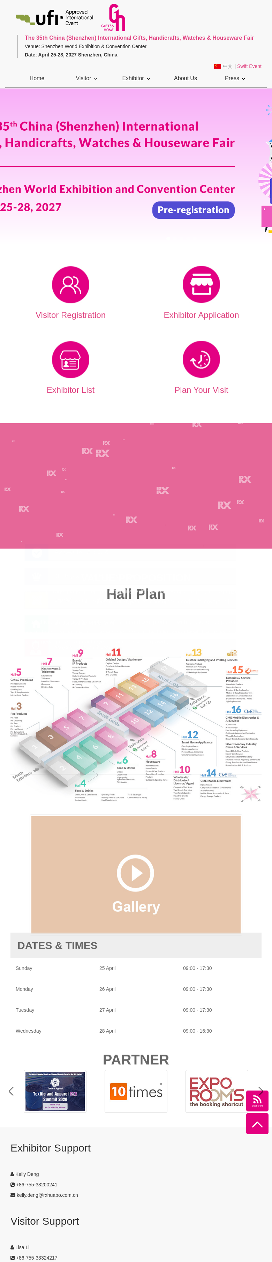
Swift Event (249, 66)
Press (235, 78)
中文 (228, 66)
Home (37, 78)
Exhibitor (136, 78)
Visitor (86, 78)
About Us (185, 81)
